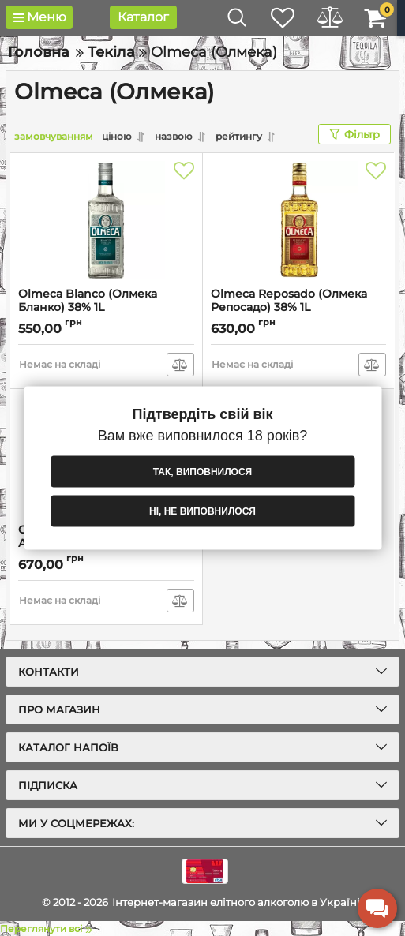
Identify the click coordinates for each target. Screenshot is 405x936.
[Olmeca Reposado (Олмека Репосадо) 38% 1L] (299, 220)
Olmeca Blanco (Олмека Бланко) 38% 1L (87, 300)
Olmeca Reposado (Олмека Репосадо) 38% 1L (289, 300)
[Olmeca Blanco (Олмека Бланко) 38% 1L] (106, 220)
